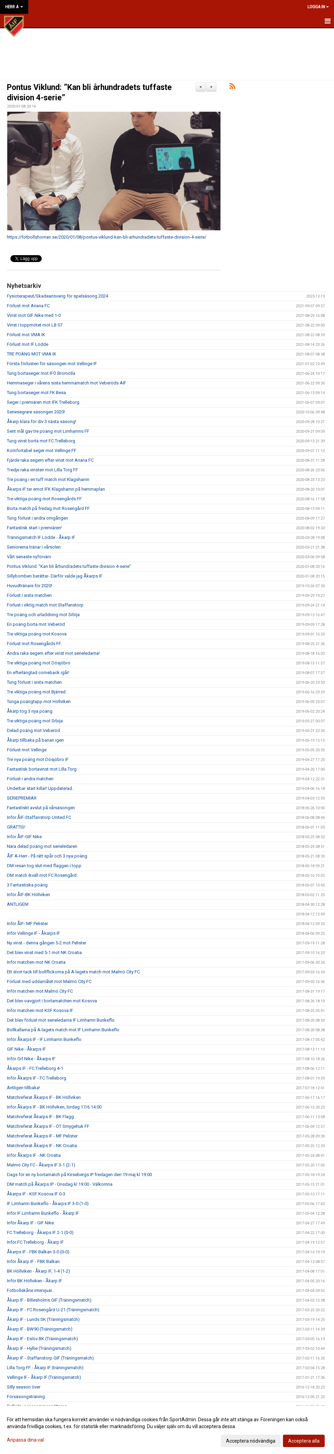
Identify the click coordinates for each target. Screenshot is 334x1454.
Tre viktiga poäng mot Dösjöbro (38, 662)
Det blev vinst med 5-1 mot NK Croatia (44, 952)
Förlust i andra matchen (30, 778)
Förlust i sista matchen (29, 595)
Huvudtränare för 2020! (29, 585)
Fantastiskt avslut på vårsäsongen (41, 807)
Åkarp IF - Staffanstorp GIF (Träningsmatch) (50, 1358)
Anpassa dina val (25, 1440)
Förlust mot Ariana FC (28, 305)
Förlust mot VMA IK (26, 334)
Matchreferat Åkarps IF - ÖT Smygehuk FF (48, 1126)
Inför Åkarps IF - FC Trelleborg (36, 1078)
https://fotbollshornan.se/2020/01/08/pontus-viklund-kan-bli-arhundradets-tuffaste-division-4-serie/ (106, 237)
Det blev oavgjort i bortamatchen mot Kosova (52, 1000)
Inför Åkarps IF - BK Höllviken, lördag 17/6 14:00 (54, 1107)
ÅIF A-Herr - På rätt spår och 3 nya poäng (47, 856)
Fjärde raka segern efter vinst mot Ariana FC (50, 460)
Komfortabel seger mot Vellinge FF (41, 450)
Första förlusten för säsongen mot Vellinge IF (52, 363)
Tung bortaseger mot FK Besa (36, 392)
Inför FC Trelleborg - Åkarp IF (35, 1242)
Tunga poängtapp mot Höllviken (39, 701)
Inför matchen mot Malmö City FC (40, 991)
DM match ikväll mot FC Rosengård (42, 875)
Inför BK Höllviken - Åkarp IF (34, 1280)
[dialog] (167, 1430)
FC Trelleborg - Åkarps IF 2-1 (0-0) (40, 1232)
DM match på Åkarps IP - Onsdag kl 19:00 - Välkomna (59, 1184)
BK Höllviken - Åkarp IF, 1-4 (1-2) (38, 1271)
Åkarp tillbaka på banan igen (35, 740)
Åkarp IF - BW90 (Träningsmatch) (39, 1329)
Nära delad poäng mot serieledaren (42, 846)
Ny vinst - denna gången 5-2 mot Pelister (46, 942)
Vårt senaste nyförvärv (29, 556)
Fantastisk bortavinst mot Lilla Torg (42, 769)
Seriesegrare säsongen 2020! (36, 411)
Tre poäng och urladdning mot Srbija (43, 614)
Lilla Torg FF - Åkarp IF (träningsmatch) (45, 1367)
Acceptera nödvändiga (250, 1441)
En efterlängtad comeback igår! (38, 672)
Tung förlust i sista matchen (34, 682)
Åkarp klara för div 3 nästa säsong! (41, 421)
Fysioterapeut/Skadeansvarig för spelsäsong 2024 (57, 296)
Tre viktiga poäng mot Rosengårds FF (44, 498)
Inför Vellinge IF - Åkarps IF (33, 933)
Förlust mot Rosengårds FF (34, 643)
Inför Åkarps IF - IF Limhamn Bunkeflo (44, 1039)
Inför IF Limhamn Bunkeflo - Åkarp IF (43, 1213)
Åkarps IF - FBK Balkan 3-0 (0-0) (38, 1251)
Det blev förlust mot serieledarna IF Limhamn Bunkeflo (61, 1020)
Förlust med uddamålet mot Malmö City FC (49, 981)
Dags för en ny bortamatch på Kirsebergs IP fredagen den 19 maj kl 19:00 (79, 1174)
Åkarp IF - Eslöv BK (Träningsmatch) (42, 1338)
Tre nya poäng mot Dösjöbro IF (38, 759)
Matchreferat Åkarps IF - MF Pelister (42, 1136)
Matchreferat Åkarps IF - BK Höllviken (44, 1097)
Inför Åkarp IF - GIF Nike (30, 1222)
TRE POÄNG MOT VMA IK (31, 354)
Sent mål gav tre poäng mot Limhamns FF (48, 431)
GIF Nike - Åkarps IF (26, 1049)
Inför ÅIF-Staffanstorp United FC (39, 817)
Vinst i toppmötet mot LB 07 (34, 325)
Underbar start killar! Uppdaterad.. (40, 788)
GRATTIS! (16, 827)
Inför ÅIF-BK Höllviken (28, 894)
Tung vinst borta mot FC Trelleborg (41, 440)
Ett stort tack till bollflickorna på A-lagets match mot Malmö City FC (73, 971)
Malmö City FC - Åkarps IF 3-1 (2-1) (41, 1164)
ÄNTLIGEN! (18, 904)
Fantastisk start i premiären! (34, 527)
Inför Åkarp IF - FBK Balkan (33, 1261)
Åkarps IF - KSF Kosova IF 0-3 (36, 1193)
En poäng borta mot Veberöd (36, 624)
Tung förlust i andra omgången (37, 518)
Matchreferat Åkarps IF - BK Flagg (40, 1116)
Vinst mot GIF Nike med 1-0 (34, 315)
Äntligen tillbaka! (23, 1087)
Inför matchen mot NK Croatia (36, 962)
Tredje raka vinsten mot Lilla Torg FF (42, 469)
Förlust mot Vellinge (27, 749)
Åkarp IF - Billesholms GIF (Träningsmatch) (49, 1300)
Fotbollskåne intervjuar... (31, 1290)
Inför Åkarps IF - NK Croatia (34, 1155)
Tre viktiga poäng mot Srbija (35, 720)
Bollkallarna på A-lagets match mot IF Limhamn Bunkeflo (63, 1029)
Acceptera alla (304, 1441)
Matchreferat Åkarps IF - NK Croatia (42, 1145)
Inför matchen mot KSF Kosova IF (40, 1010)
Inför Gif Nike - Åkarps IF (31, 1058)
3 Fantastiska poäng (27, 885)
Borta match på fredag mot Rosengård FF (48, 508)
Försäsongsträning (26, 1396)
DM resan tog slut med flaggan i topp (44, 865)
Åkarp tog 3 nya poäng (29, 711)
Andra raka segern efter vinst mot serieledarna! (53, 653)
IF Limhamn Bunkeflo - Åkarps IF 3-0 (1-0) (48, 1203)
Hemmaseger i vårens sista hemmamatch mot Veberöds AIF (66, 382)
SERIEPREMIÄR (22, 798)
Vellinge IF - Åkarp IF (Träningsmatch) (44, 1377)
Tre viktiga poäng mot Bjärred (36, 691)
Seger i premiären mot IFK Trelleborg (43, 402)
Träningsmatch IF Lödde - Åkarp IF (41, 537)
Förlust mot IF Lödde (27, 344)
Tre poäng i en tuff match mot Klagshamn (48, 479)
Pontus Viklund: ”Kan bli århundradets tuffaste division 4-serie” (69, 566)
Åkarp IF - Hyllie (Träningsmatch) (39, 1348)
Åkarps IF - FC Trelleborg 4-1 (35, 1068)
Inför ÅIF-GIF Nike (24, 836)
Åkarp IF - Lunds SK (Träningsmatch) (43, 1319)
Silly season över (23, 1387)
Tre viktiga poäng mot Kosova (37, 633)
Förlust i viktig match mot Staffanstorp (45, 605)
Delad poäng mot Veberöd (33, 730)
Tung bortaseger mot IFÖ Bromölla (41, 373)
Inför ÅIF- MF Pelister (27, 923)
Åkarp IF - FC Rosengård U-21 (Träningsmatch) (53, 1309)
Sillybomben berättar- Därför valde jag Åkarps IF (54, 576)
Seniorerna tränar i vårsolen (34, 547)
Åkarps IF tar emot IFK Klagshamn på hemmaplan (56, 489)
